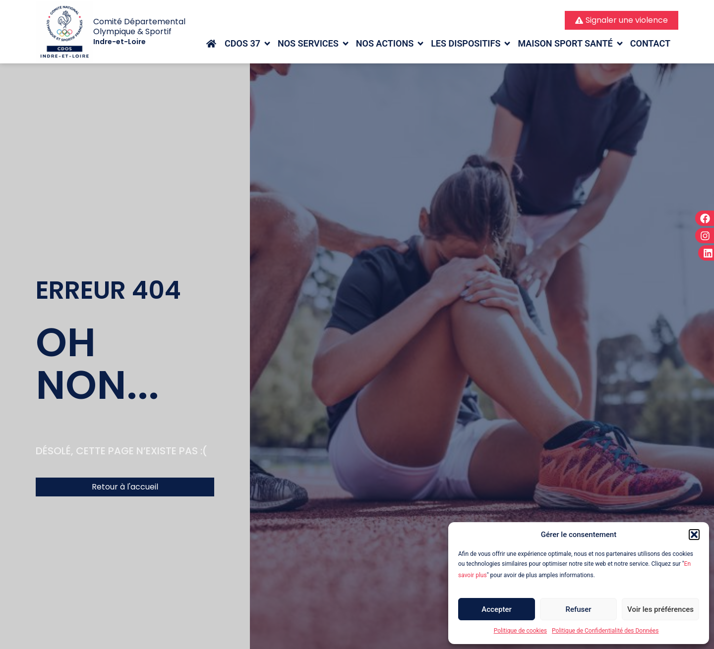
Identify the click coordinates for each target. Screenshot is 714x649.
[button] (694, 535)
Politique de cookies (520, 630)
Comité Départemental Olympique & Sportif (139, 26)
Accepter (496, 609)
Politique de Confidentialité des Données (605, 630)
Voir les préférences (660, 609)
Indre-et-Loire (119, 42)
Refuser (578, 609)
